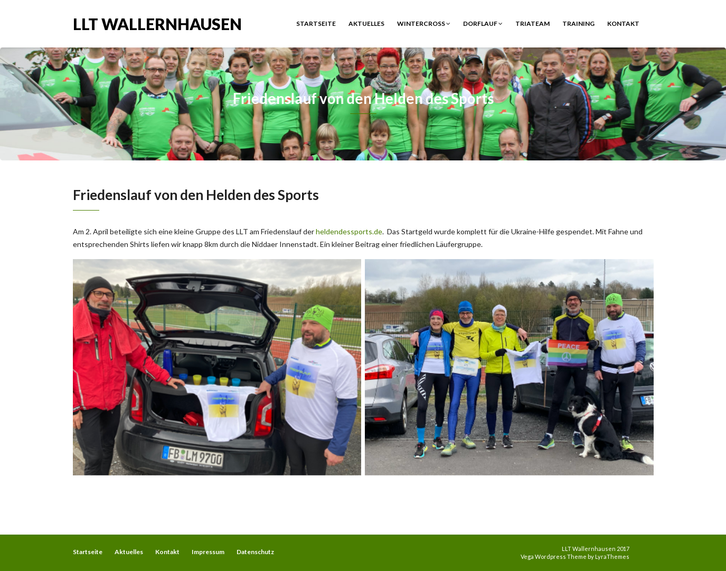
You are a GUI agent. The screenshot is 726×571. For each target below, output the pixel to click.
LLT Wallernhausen (157, 23)
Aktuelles (366, 23)
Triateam (532, 23)
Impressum (208, 552)
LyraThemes (612, 556)
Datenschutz (255, 552)
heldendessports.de (349, 231)
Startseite (316, 23)
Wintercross (423, 23)
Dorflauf (483, 23)
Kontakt (623, 23)
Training (578, 23)
